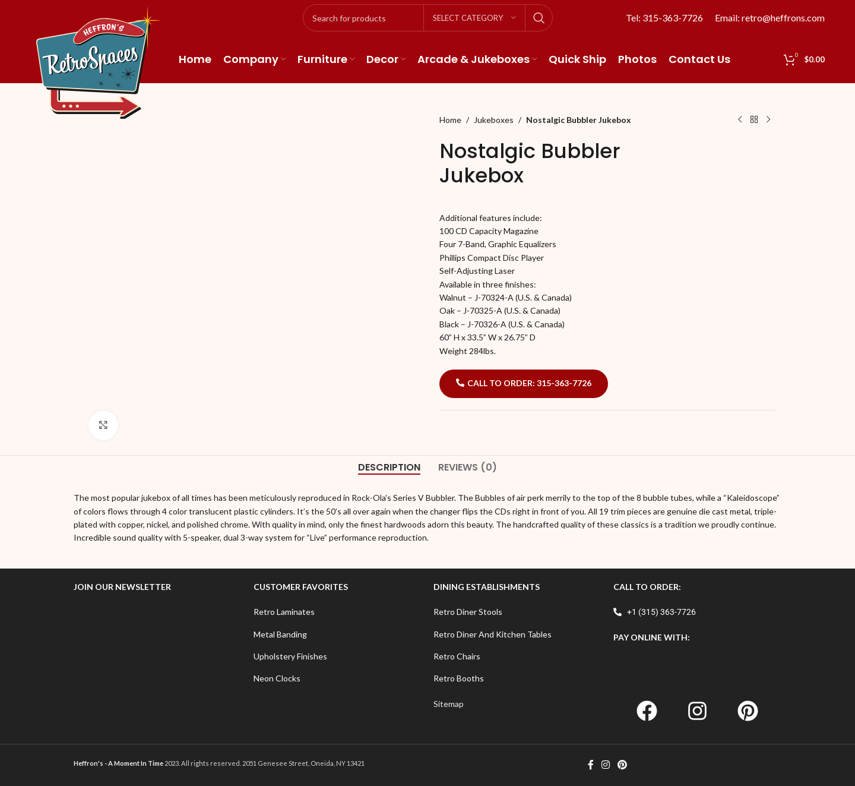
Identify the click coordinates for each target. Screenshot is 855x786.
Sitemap (448, 704)
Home (450, 120)
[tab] (389, 467)
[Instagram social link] (605, 765)
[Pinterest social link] (622, 765)
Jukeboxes (494, 120)
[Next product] (768, 120)
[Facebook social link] (590, 765)
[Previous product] (740, 120)
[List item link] (338, 611)
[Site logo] (98, 61)
